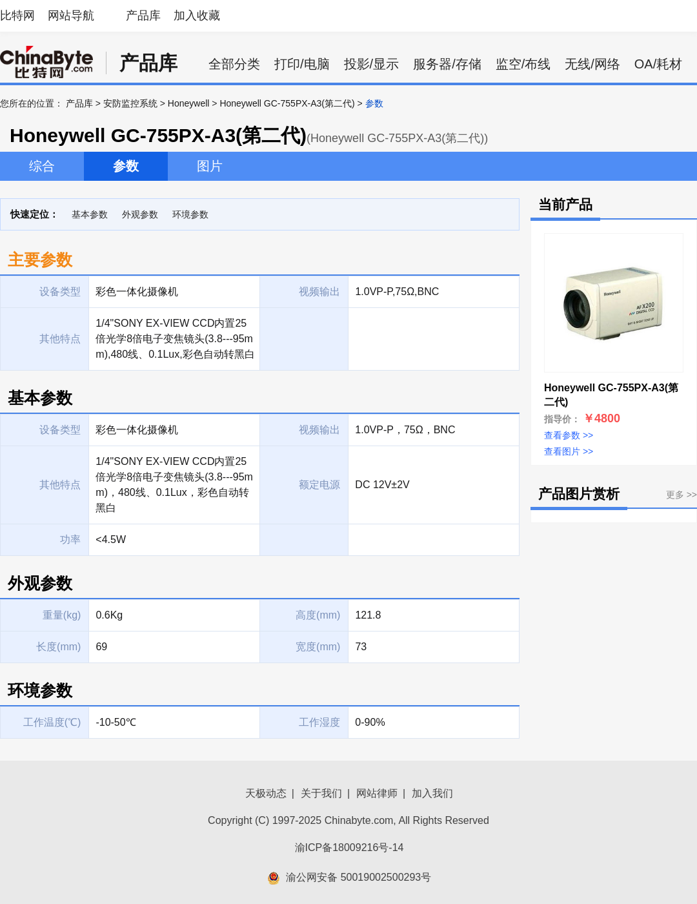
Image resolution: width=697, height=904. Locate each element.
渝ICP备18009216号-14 (349, 847)
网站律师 (377, 793)
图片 (210, 166)
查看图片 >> (568, 451)
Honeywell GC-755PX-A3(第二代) (286, 103)
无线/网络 (592, 64)
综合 (42, 166)
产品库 (143, 15)
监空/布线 (523, 64)
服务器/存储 (447, 64)
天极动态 (266, 793)
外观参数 (140, 214)
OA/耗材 (658, 64)
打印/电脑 (302, 64)
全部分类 (234, 64)
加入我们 (432, 793)
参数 (126, 166)
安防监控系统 (130, 103)
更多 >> (681, 494)
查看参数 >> (568, 435)
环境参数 (190, 214)
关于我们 (321, 793)
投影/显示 (371, 64)
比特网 (17, 15)
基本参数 (90, 214)
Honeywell (189, 103)
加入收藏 (197, 15)
